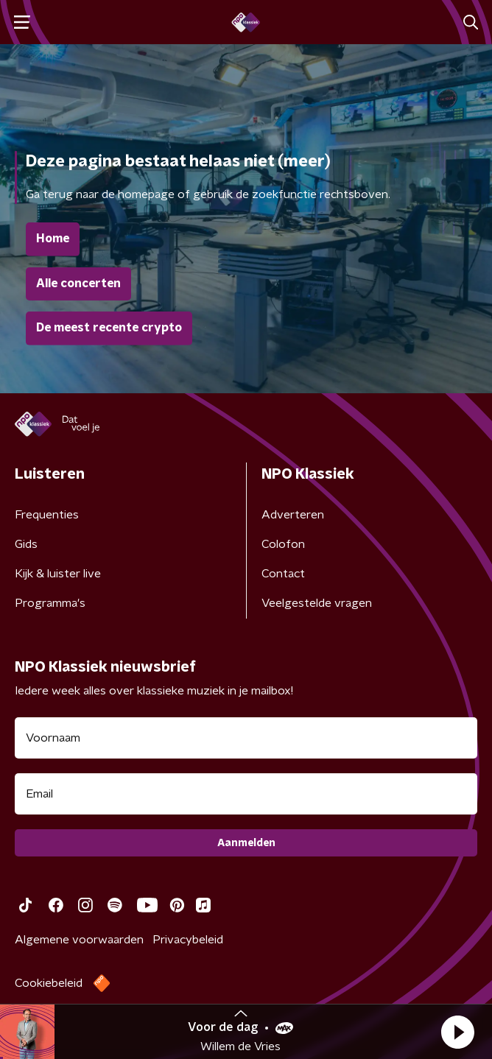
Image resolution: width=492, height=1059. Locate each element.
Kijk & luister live (58, 574)
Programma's (50, 603)
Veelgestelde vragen (316, 603)
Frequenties (47, 515)
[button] (457, 1031)
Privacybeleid (187, 940)
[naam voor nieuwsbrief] (246, 738)
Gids (26, 544)
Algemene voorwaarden (79, 940)
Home (52, 238)
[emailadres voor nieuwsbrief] (246, 794)
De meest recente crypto (109, 328)
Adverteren (292, 515)
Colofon (283, 544)
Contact (283, 574)
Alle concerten (78, 283)
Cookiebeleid (48, 983)
